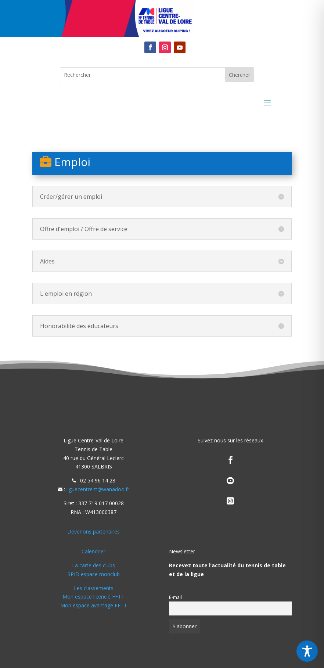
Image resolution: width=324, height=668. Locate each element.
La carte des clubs (93, 565)
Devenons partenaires (93, 531)
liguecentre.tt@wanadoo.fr (97, 489)
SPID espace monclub (94, 574)
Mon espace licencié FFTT (93, 596)
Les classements (94, 588)
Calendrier (93, 551)
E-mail (175, 597)
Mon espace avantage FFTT (93, 605)
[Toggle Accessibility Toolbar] (307, 651)
